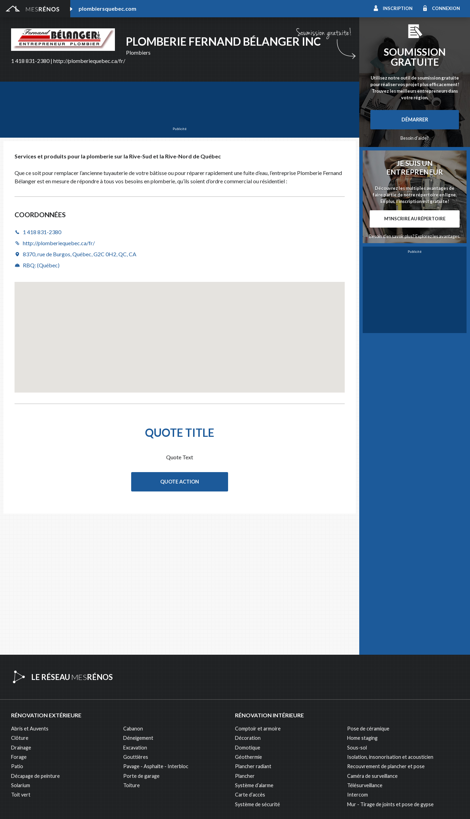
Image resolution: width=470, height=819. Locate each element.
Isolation (21, 738)
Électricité (134, 719)
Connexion (446, 8)
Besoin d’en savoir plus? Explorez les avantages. (414, 236)
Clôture (19, 600)
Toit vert (20, 657)
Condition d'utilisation (148, 805)
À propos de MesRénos (406, 805)
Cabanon (133, 591)
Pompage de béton (32, 776)
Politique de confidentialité (197, 805)
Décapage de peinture (35, 638)
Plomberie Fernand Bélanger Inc (223, 41)
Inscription (398, 8)
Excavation (135, 610)
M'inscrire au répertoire (414, 218)
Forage (19, 619)
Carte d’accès (250, 657)
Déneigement (138, 600)
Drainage (21, 610)
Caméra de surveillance (372, 638)
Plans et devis (138, 700)
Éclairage (21, 719)
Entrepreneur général (35, 728)
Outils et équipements (147, 738)
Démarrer (414, 119)
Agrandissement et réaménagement (50, 710)
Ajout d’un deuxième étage (40, 700)
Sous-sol (357, 610)
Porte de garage (141, 638)
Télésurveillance (364, 648)
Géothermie (248, 619)
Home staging (362, 600)
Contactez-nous (443, 805)
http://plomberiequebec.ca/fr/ (89, 60)
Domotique (247, 610)
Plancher (245, 638)
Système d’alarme (254, 648)
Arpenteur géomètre (146, 710)
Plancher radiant (253, 629)
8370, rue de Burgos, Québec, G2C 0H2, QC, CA (79, 254)
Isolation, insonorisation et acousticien (390, 619)
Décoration (248, 600)
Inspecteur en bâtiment (149, 728)
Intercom (357, 657)
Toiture (131, 648)
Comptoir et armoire (258, 591)
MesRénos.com (69, 805)
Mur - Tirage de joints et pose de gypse (390, 667)
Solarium (20, 648)
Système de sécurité (257, 667)
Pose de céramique (368, 591)
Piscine (19, 757)
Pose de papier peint (146, 748)
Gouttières (135, 619)
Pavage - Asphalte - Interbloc (155, 629)
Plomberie (134, 767)
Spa (15, 767)
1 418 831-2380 (30, 60)
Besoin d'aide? (414, 138)
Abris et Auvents (29, 591)
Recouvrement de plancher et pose (386, 629)
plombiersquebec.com (107, 8)
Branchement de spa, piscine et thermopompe (173, 757)
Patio (17, 629)
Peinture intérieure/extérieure (45, 748)
